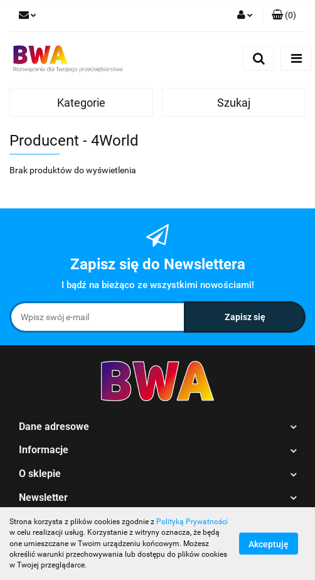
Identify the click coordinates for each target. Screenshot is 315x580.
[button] (284, 15)
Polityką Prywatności (192, 521)
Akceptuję (268, 544)
